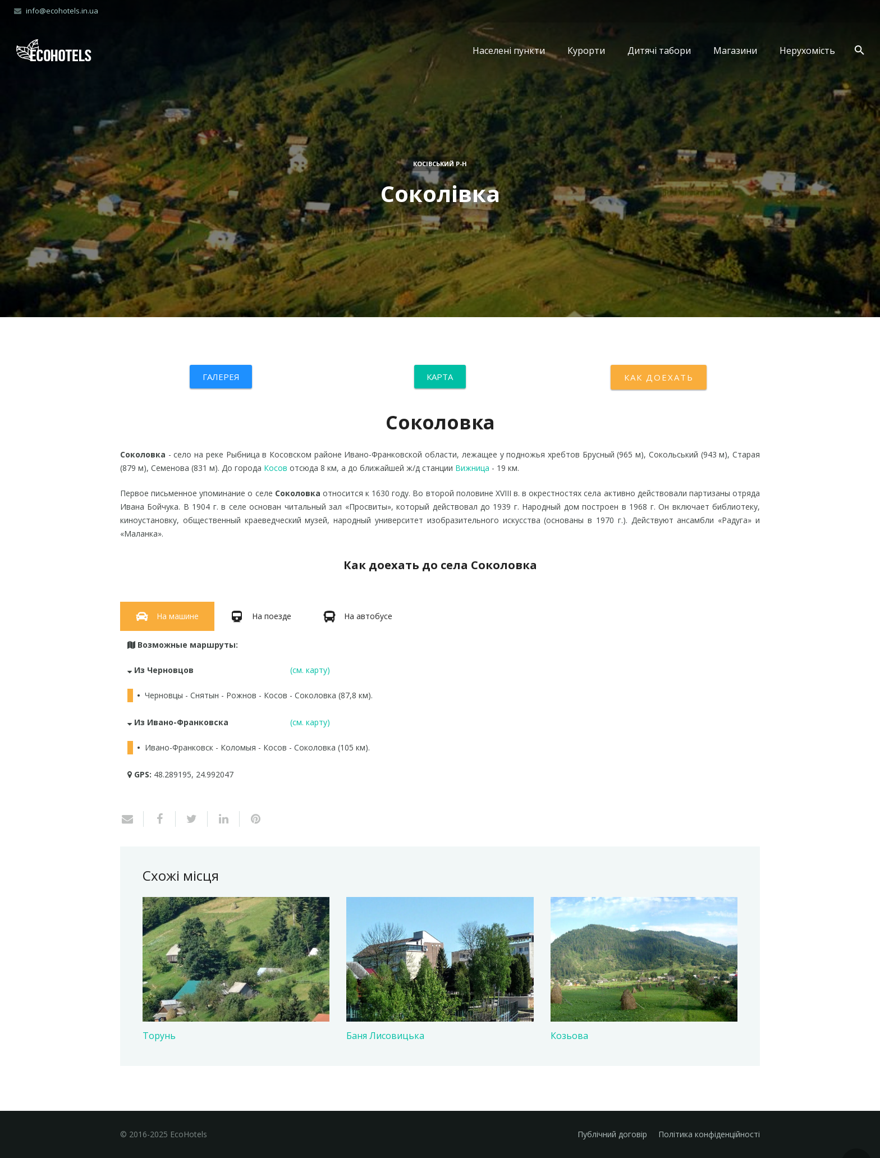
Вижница (472, 468)
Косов (275, 468)
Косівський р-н (440, 163)
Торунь (159, 1035)
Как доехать (658, 377)
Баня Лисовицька (385, 1035)
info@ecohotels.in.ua (62, 11)
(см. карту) (310, 670)
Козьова (569, 1035)
